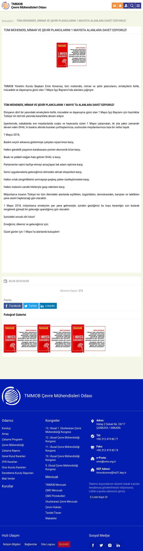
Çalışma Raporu (11, 450)
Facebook (13, 306)
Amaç (5, 433)
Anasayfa (7, 20)
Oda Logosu (48, 544)
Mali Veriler (8, 478)
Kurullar (7, 486)
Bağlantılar (31, 544)
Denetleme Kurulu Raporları (18, 473)
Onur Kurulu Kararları (14, 467)
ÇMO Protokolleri (55, 495)
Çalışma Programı (12, 439)
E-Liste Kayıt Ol (98, 497)
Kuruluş (6, 428)
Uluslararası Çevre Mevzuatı (61, 501)
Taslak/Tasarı (53, 512)
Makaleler (51, 518)
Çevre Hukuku (53, 507)
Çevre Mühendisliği (13, 445)
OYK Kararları (9, 461)
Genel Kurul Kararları (14, 456)
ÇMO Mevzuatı (53, 490)
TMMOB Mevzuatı (55, 484)
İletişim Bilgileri (12, 544)
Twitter (30, 306)
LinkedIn (48, 306)
